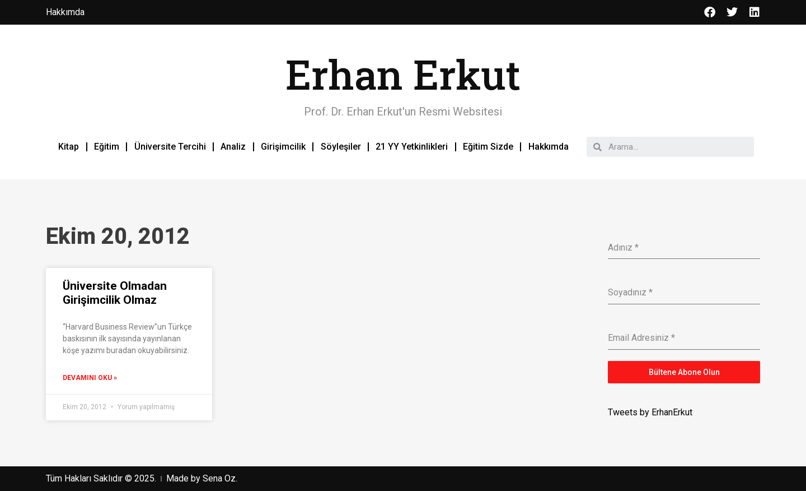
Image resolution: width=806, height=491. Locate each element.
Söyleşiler (341, 146)
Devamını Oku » (90, 378)
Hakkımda (548, 146)
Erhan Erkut (403, 74)
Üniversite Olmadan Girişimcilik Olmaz (115, 293)
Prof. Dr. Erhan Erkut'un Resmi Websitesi (403, 111)
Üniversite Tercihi (170, 146)
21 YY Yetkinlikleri (412, 146)
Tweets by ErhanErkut (650, 412)
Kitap (68, 146)
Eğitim (106, 146)
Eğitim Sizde (488, 146)
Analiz (233, 146)
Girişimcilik (283, 146)
